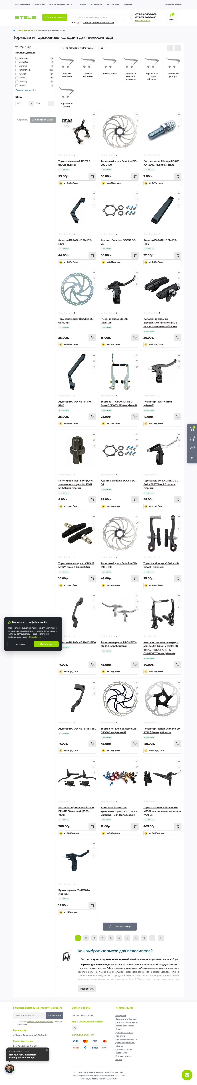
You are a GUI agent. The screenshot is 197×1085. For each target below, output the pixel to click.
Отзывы (81, 4)
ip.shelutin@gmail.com (83, 1035)
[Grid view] (178, 48)
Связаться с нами (123, 1049)
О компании (22, 4)
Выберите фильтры (43, 119)
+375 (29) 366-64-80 (146, 14)
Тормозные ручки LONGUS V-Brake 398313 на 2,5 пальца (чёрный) (161, 484)
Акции (128, 4)
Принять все (46, 644)
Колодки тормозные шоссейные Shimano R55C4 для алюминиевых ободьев (160, 323)
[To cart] (92, 176)
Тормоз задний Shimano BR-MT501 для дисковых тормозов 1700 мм (162, 811)
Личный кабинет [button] (173, 4)
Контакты (96, 4)
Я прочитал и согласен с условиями (39, 1023)
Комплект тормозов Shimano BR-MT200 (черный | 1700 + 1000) (76, 811)
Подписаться (54, 1015)
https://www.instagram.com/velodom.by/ (75, 1028)
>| (161, 938)
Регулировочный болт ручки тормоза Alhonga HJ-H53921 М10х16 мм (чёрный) (75, 484)
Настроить (20, 644)
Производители (123, 1056)
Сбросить (22, 119)
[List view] (170, 48)
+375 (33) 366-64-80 (145, 17)
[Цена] (22, 103)
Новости (39, 4)
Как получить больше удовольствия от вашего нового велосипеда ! (127, 1022)
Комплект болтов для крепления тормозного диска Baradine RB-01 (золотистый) (119, 811)
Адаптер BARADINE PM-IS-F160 (77, 642)
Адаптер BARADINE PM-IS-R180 (77, 728)
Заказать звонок (142, 20)
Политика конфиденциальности (40, 1022)
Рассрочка (113, 4)
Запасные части (25, 30)
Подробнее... (35, 637)
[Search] (75, 17)
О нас (118, 1029)
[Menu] (54, 17)
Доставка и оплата (60, 4)
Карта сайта (121, 1053)
